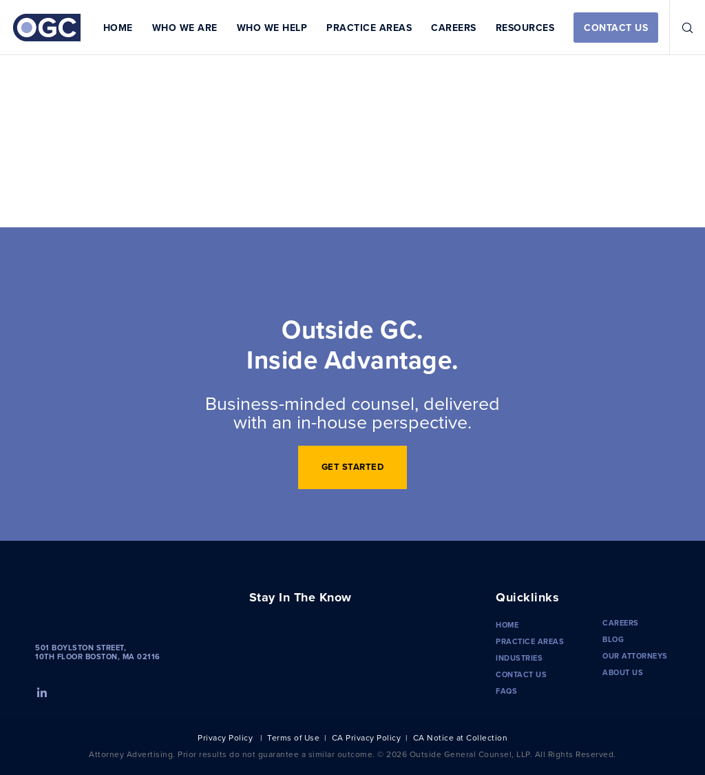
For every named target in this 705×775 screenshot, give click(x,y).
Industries (519, 657)
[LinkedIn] (40, 690)
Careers (620, 622)
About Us (622, 672)
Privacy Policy (225, 737)
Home (507, 624)
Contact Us (521, 674)
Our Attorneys (635, 655)
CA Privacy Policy (366, 737)
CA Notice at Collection (460, 737)
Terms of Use (293, 737)
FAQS (506, 690)
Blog (613, 639)
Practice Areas (530, 641)
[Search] (682, 27)
